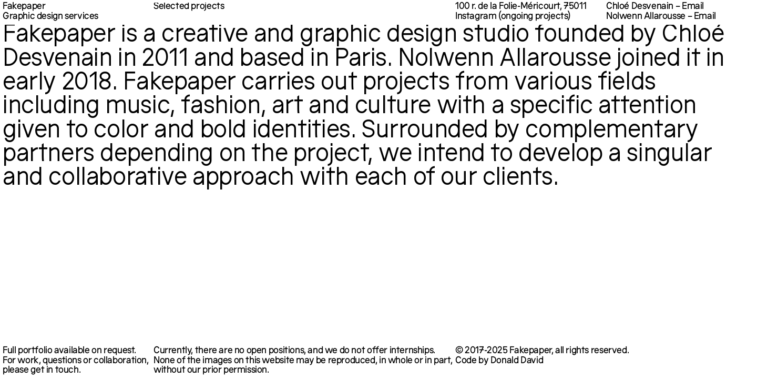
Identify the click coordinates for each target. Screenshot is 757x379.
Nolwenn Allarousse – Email (661, 17)
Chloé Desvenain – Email (655, 7)
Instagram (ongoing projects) (512, 17)
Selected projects (189, 7)
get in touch (54, 371)
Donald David (516, 361)
